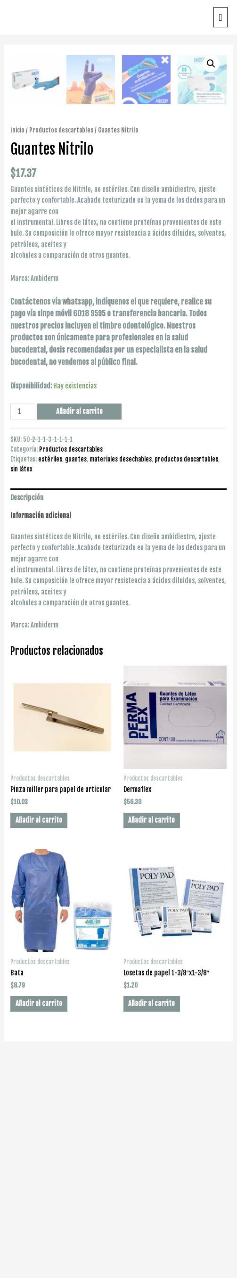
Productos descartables (61, 346)
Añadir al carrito (79, 627)
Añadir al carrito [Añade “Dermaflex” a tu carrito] (151, 1035)
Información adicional (40, 731)
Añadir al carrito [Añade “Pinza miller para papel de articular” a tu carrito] (39, 1035)
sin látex (21, 685)
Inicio (17, 346)
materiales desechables (121, 675)
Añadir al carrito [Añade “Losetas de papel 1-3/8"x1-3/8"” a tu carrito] (151, 1219)
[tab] (118, 714)
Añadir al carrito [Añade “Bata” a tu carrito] (39, 1219)
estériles (50, 675)
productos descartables (186, 675)
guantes (76, 675)
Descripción (26, 713)
